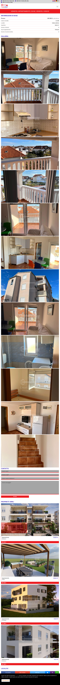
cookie (16, 675)
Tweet (37, 672)
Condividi (8, 672)
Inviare (15, 496)
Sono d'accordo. (5, 680)
